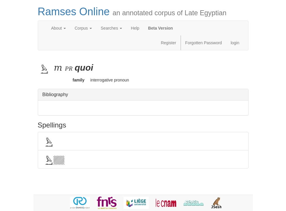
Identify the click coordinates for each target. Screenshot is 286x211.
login (235, 42)
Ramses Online (132, 12)
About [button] (58, 28)
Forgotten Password (203, 42)
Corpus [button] (83, 28)
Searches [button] (111, 28)
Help (135, 28)
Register (168, 42)
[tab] (143, 95)
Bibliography (55, 94)
